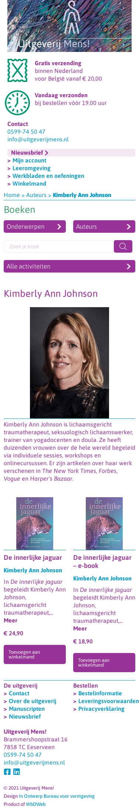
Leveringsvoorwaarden (108, 701)
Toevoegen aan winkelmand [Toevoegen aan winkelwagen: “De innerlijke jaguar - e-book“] (93, 662)
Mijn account (29, 160)
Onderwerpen (25, 226)
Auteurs (36, 195)
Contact (19, 693)
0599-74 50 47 (26, 131)
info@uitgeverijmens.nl (38, 139)
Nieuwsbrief (25, 716)
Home (12, 195)
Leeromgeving (32, 168)
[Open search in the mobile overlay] (68, 246)
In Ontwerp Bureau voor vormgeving (57, 796)
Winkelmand (29, 183)
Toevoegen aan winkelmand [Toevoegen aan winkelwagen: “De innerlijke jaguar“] (24, 654)
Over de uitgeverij (32, 701)
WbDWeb (35, 804)
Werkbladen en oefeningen (48, 175)
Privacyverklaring (101, 708)
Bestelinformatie (100, 693)
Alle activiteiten (28, 266)
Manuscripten (27, 708)
